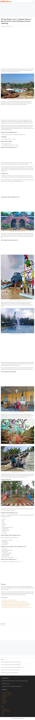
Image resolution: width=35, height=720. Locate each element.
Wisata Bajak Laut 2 (23, 444)
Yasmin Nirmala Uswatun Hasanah (24, 99)
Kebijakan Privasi (4, 709)
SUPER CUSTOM (22, 231)
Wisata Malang (4, 701)
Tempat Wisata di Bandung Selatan (7, 694)
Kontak (3, 712)
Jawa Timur (4, 623)
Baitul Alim (20, 561)
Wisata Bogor (4, 697)
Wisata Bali (3, 703)
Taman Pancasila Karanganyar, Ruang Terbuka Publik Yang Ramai (10, 664)
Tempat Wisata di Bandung (6, 692)
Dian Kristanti (23, 506)
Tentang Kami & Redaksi (6, 710)
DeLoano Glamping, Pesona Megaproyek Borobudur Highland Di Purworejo (12, 667)
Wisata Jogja (4, 699)
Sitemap (3, 714)
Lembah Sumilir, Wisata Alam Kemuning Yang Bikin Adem (9, 672)
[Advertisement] (17, 10)
